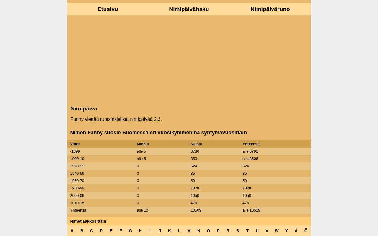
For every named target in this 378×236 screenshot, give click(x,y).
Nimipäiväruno (270, 9)
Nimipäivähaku (189, 9)
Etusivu (107, 9)
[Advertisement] (189, 60)
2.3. (158, 119)
